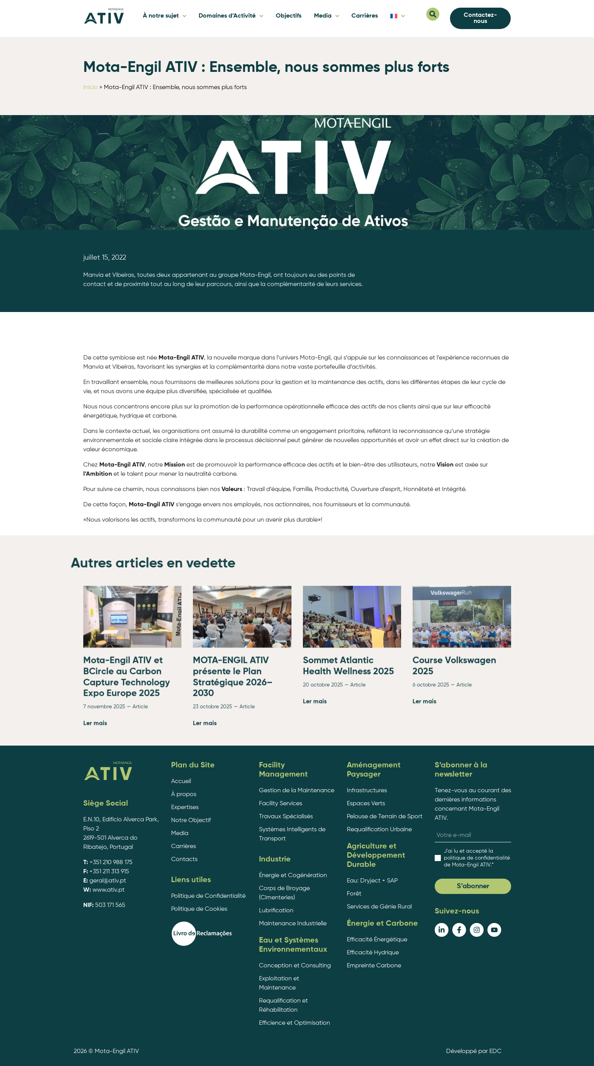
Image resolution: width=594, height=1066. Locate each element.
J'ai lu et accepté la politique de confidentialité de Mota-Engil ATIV (477, 858)
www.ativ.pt (108, 890)
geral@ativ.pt (107, 881)
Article (140, 796)
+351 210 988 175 (111, 863)
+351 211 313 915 (109, 872)
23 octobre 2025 (212, 796)
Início (90, 87)
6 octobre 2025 (431, 774)
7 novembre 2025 (104, 796)
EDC (495, 1051)
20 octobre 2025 (323, 774)
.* (477, 858)
